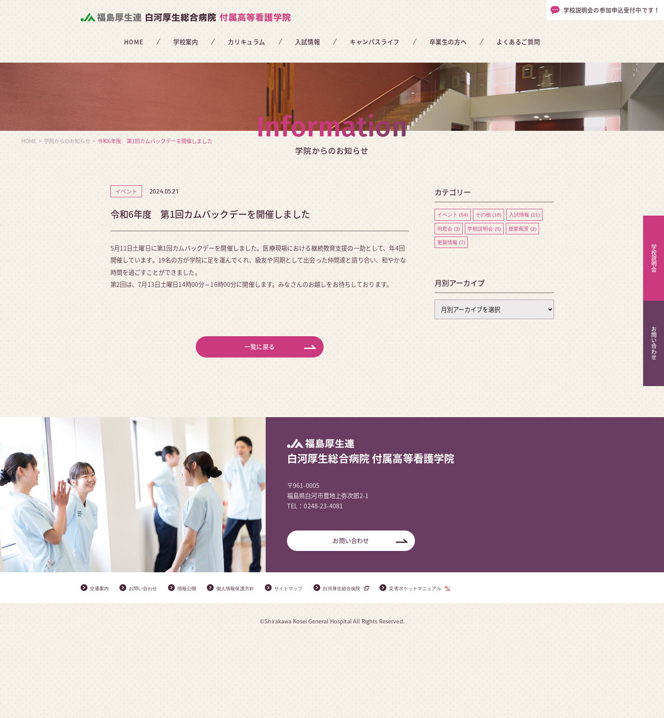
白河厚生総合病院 (383, 666)
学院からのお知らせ (67, 213)
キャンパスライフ (375, 41)
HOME (133, 41)
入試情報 (307, 41)
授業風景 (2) (523, 302)
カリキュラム (246, 41)
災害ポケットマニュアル (468, 666)
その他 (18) (489, 287)
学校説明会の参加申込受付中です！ (611, 10)
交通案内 (102, 666)
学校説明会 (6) (484, 302)
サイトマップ (321, 666)
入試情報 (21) (525, 287)
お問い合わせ (351, 618)
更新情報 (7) (451, 316)
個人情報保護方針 (258, 666)
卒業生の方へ (448, 41)
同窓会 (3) (449, 302)
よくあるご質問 (518, 41)
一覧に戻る (259, 420)
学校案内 (185, 41)
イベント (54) (453, 287)
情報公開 (202, 666)
